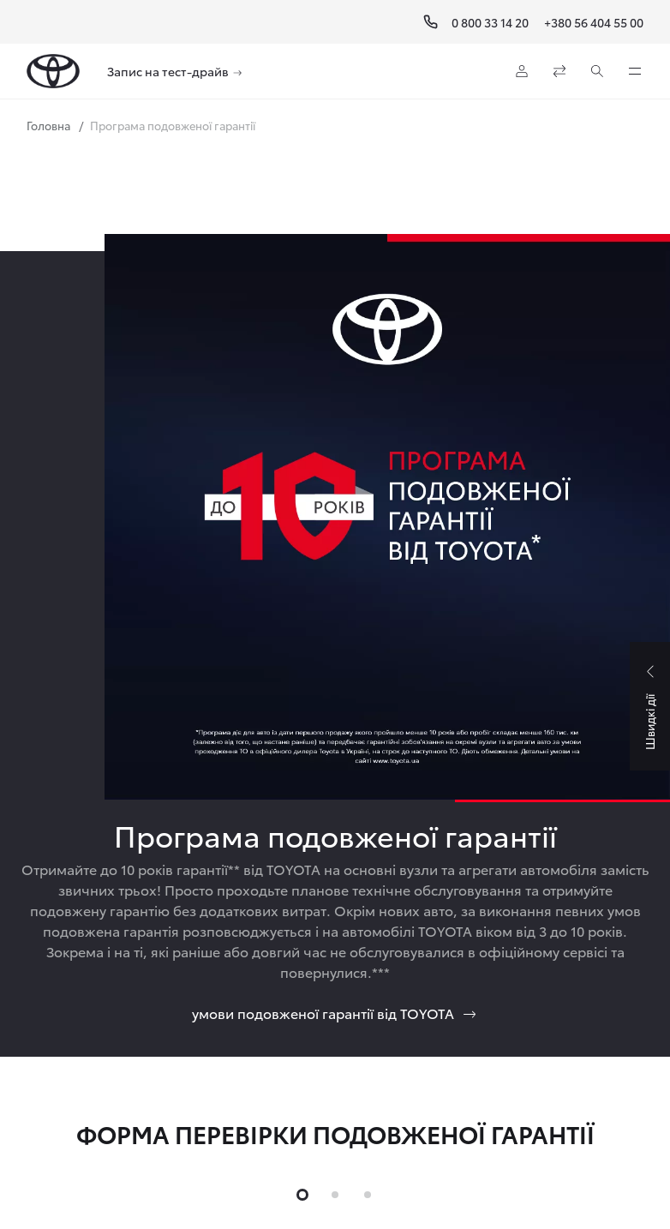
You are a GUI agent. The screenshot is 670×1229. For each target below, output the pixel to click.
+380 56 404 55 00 (593, 22)
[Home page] (53, 71)
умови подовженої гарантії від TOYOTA (335, 1012)
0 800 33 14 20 (490, 22)
